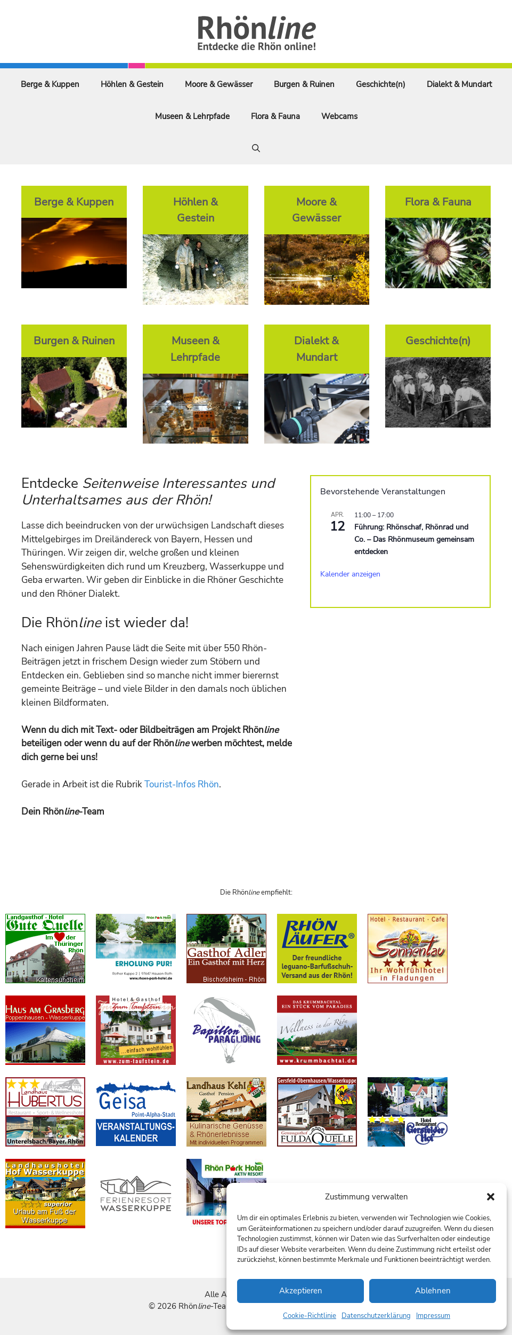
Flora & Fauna (275, 116)
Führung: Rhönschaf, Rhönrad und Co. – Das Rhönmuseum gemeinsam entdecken (414, 539)
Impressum (433, 1316)
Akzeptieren (300, 1290)
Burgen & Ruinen (304, 84)
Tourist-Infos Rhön (181, 784)
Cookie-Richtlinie (309, 1316)
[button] (490, 1196)
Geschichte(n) (380, 84)
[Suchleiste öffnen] (256, 148)
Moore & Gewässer (219, 84)
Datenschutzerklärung (376, 1316)
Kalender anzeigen (350, 574)
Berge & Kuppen (50, 84)
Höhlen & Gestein (132, 84)
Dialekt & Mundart (459, 84)
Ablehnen (433, 1290)
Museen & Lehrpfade (192, 116)
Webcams (339, 116)
